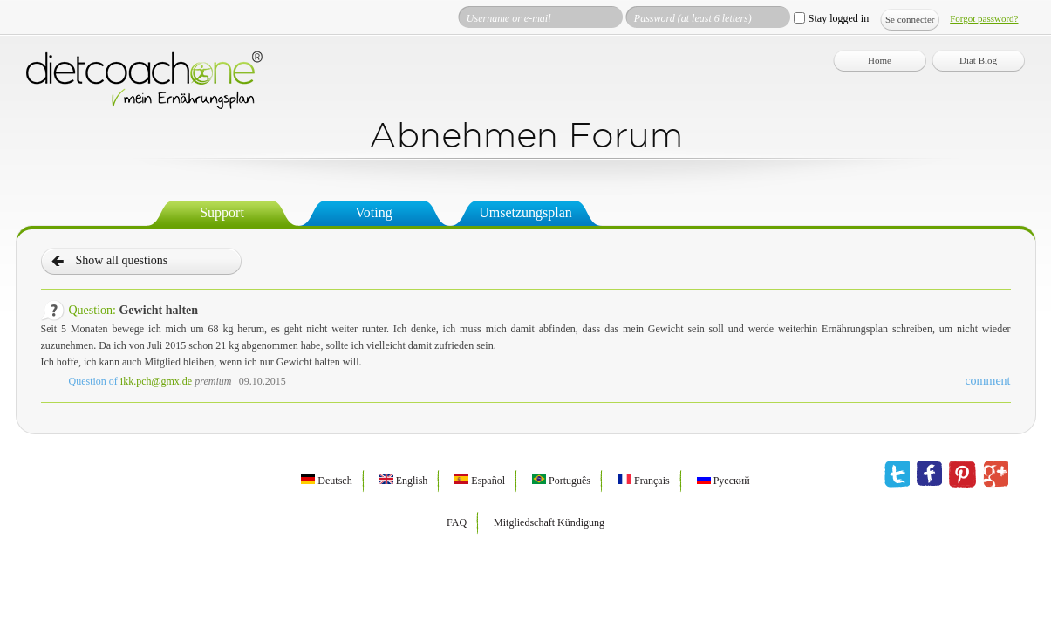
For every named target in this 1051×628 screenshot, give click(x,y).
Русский (723, 480)
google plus (995, 474)
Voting (373, 212)
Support (222, 212)
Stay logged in (839, 18)
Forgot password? (984, 18)
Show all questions (122, 260)
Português (561, 480)
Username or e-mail (509, 18)
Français (644, 480)
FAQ (457, 522)
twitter (897, 474)
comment (987, 380)
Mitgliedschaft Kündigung (549, 522)
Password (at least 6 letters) (693, 18)
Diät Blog (978, 60)
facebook (929, 474)
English (403, 480)
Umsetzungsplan (525, 212)
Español (479, 480)
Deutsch (326, 480)
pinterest (962, 474)
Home (879, 60)
